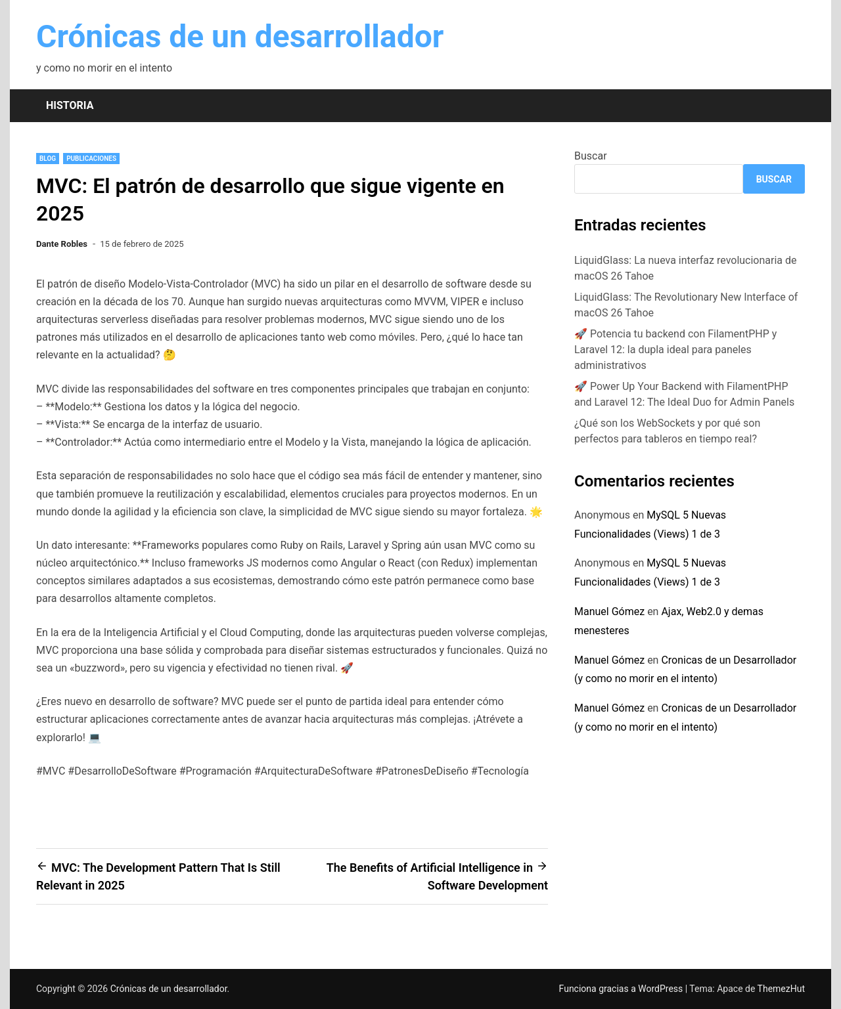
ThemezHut (781, 988)
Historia (69, 105)
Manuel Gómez (609, 611)
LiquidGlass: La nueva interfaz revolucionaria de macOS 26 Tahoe (685, 268)
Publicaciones (91, 158)
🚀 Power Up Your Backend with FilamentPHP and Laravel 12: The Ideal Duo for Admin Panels (684, 394)
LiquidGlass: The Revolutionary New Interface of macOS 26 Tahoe (686, 305)
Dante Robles (61, 244)
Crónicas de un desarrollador (239, 36)
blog (47, 158)
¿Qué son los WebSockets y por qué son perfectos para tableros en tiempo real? (667, 431)
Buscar (590, 156)
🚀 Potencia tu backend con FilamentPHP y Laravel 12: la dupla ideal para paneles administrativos (675, 350)
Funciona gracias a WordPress (622, 988)
